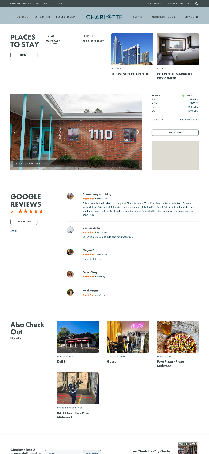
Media (188, 3)
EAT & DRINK (42, 16)
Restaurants (65, 356)
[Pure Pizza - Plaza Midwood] (178, 337)
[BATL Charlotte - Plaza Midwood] (78, 388)
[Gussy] (128, 337)
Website (129, 70)
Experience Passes (175, 3)
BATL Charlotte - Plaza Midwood (74, 415)
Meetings (27, 3)
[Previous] (15, 132)
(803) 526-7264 (91, 70)
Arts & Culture (116, 356)
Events (137, 16)
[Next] (138, 132)
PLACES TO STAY (66, 16)
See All (17, 337)
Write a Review (24, 222)
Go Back (8, 37)
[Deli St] (78, 337)
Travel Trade (56, 3)
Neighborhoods (163, 16)
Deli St (62, 361)
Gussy (111, 361)
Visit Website (175, 132)
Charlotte (15, 3)
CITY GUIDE (191, 16)
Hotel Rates (159, 3)
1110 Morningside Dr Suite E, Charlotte (109, 66)
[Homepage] (104, 17)
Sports (38, 3)
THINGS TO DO (19, 16)
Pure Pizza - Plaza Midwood (170, 363)
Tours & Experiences (70, 408)
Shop (148, 3)
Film (45, 3)
